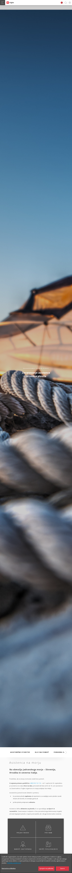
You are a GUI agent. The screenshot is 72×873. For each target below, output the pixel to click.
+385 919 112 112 (35, 783)
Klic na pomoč (42, 752)
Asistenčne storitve (20, 752)
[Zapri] (68, 860)
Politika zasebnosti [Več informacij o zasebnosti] (14, 866)
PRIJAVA (69, 2)
